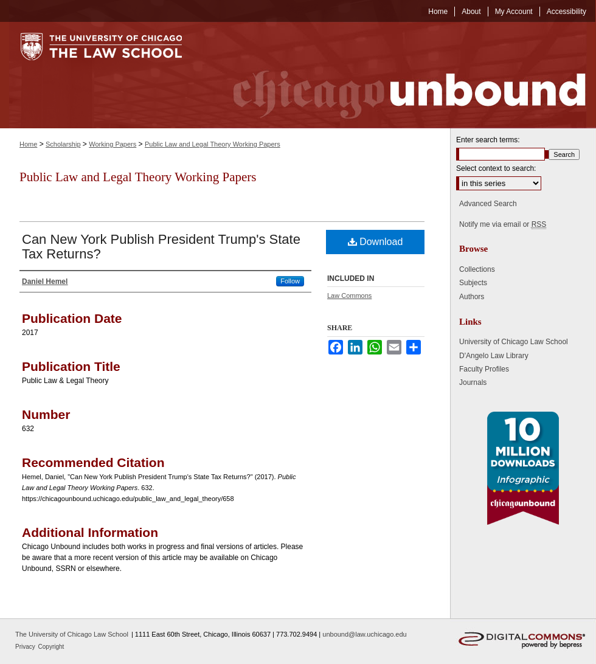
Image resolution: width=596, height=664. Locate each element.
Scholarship (63, 144)
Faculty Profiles (484, 369)
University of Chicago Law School (513, 341)
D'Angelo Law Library (493, 355)
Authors (471, 296)
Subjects (473, 282)
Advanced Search (488, 203)
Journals (473, 382)
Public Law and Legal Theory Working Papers (212, 144)
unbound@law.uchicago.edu (364, 634)
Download (375, 242)
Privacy (26, 646)
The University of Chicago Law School (71, 634)
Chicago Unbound (398, 75)
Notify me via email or (502, 224)
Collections (477, 269)
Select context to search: (496, 168)
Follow (290, 281)
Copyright (51, 646)
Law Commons (349, 295)
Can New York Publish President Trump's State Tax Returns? (161, 246)
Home (28, 144)
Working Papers (112, 144)
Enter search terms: (488, 140)
